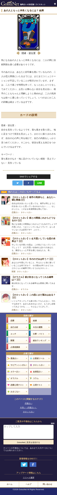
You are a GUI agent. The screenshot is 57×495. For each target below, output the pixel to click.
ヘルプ (28, 484)
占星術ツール (38, 358)
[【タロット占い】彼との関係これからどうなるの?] (28, 224)
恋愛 (12, 321)
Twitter (17, 183)
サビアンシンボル (18, 365)
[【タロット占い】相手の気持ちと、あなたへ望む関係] (28, 203)
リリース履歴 (28, 478)
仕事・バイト (38, 334)
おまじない (15, 392)
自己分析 (14, 327)
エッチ (13, 334)
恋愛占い (15, 212)
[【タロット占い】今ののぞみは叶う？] (28, 264)
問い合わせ (47, 484)
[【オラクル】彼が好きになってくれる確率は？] (28, 281)
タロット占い (26, 212)
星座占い (14, 358)
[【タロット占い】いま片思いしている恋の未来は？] (28, 244)
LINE (39, 183)
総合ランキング (39, 340)
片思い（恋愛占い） (28, 408)
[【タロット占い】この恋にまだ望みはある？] (28, 301)
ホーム (9, 484)
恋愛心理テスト (17, 385)
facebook (28, 183)
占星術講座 (15, 347)
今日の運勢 (37, 327)
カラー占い (15, 372)
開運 (13, 271)
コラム (36, 378)
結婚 (35, 321)
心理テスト (37, 385)
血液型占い (37, 372)
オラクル (24, 289)
